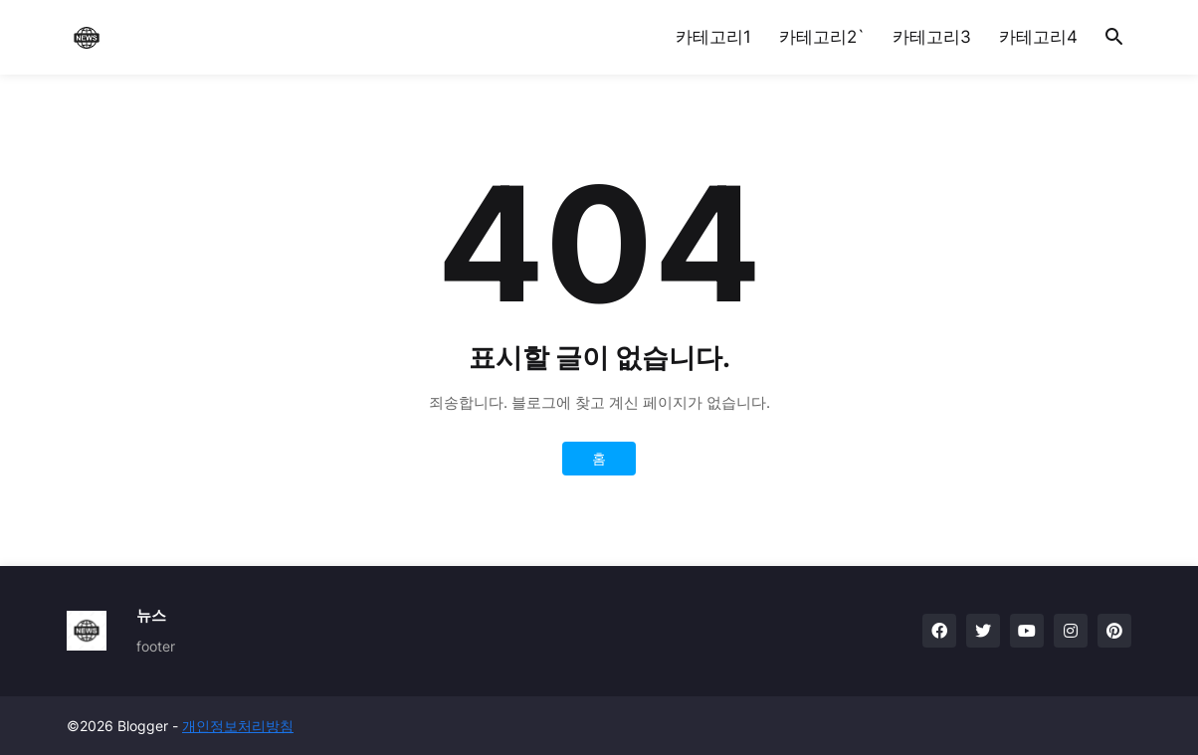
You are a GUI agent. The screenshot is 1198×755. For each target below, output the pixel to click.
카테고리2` (822, 37)
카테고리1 (713, 37)
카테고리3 (932, 37)
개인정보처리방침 (238, 725)
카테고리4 (1038, 37)
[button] (1114, 38)
